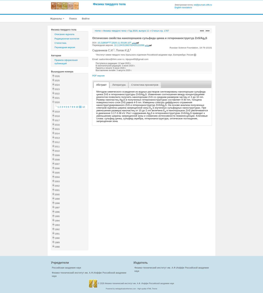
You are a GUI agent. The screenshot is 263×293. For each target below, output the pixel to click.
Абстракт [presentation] (101, 84)
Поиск (73, 18)
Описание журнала (64, 34)
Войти (86, 18)
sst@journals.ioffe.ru (203, 5)
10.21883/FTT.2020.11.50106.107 (118, 42)
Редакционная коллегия (67, 38)
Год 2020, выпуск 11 (138, 31)
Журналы (57, 18)
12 (83, 107)
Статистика (60, 43)
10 (77, 107)
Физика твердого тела (109, 4)
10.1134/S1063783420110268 (133, 45)
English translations (183, 7)
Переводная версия (65, 47)
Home (98, 31)
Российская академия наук (66, 267)
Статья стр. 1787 (160, 31)
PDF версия (98, 75)
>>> (207, 31)
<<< (202, 31)
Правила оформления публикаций (66, 62)
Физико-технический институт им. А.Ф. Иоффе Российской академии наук (139, 283)
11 (80, 107)
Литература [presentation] (119, 84)
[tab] (101, 85)
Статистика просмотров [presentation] (144, 84)
